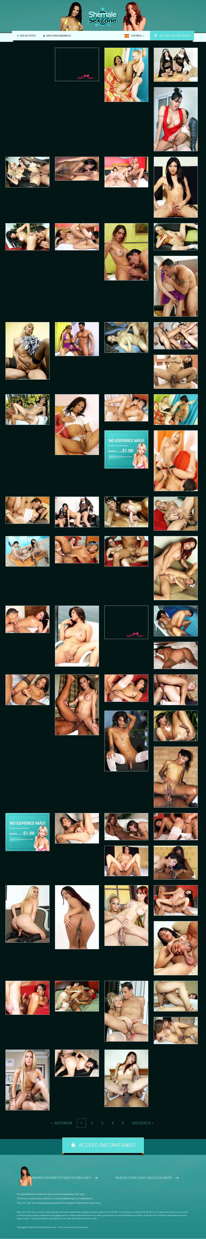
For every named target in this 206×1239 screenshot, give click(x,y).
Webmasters (70, 1198)
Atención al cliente (52, 1198)
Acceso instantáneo (175, 35)
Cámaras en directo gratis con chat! (60, 1178)
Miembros (32, 1194)
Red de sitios (27, 36)
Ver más (80, 1194)
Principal (21, 1194)
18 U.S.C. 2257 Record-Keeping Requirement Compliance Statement (52, 1203)
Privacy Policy (94, 1203)
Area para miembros (58, 36)
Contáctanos (84, 1198)
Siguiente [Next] (141, 1122)
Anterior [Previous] (62, 1122)
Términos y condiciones (29, 1198)
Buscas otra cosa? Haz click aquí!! (144, 1178)
